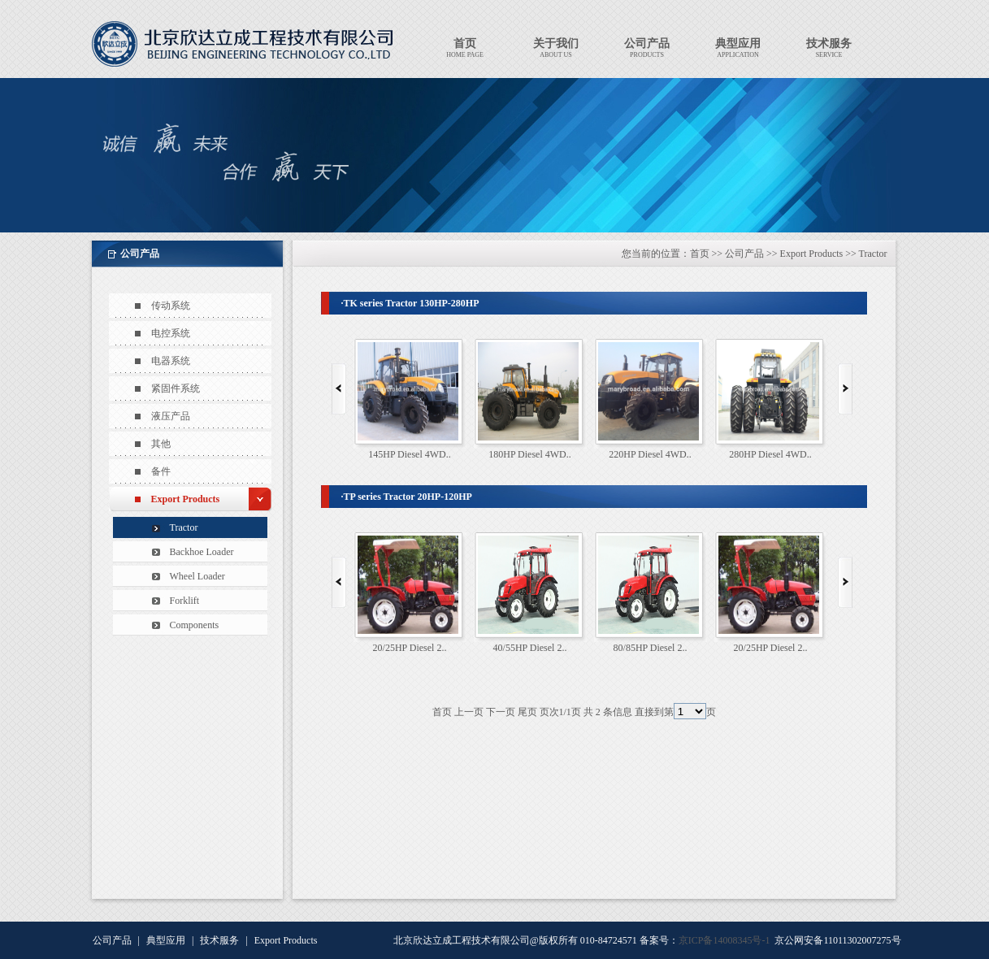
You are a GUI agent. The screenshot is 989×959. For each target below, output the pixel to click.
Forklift (185, 600)
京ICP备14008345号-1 (724, 940)
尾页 (527, 712)
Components (194, 625)
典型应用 (165, 940)
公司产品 (744, 253)
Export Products (185, 499)
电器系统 (170, 361)
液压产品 (170, 416)
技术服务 (219, 940)
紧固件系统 (175, 388)
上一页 (469, 712)
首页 (699, 253)
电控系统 (170, 333)
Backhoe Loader (202, 552)
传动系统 (170, 305)
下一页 (500, 712)
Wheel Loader (197, 576)
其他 (161, 443)
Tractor (184, 527)
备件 (161, 471)
